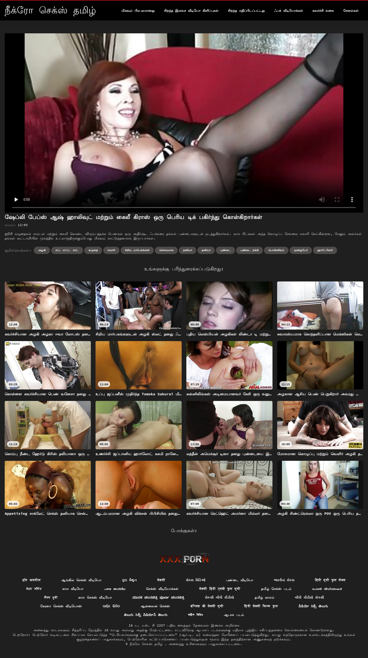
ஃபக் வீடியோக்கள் (288, 10)
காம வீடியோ (73, 589)
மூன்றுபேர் (301, 250)
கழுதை (93, 250)
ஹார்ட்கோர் (325, 250)
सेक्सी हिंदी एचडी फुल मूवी (219, 589)
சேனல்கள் (351, 10)
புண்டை (225, 250)
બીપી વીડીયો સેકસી (309, 597)
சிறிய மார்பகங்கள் (137, 250)
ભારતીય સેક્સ (284, 580)
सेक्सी (161, 580)
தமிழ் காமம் (264, 597)
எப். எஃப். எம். (67, 250)
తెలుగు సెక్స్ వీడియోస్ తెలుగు (145, 615)
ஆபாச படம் (234, 615)
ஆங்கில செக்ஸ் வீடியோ (81, 580)
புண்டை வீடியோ (239, 580)
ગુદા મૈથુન (129, 580)
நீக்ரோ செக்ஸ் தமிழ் (147, 644)
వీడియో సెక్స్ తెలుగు (313, 606)
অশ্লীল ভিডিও (195, 615)
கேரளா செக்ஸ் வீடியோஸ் (61, 606)
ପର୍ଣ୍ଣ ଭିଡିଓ (111, 606)
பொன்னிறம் (276, 250)
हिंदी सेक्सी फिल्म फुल (261, 606)
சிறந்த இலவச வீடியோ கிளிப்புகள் (191, 10)
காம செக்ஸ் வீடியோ (95, 597)
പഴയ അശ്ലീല (114, 589)
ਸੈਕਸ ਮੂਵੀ (51, 597)
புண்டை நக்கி (249, 250)
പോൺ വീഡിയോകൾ (327, 589)
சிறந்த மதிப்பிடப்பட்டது (246, 10)
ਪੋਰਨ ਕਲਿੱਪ (34, 589)
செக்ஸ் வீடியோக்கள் (162, 589)
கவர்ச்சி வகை (323, 10)
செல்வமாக (166, 250)
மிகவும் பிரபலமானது (137, 10)
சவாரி (111, 250)
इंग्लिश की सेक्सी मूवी (207, 606)
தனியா (187, 250)
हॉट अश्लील (32, 580)
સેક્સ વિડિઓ (195, 580)
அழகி (42, 250)
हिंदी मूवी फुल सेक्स (330, 580)
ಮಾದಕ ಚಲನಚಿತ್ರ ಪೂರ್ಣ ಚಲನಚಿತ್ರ (158, 597)
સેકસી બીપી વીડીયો (219, 597)
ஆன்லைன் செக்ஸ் (155, 606)
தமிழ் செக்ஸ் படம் (276, 589)
